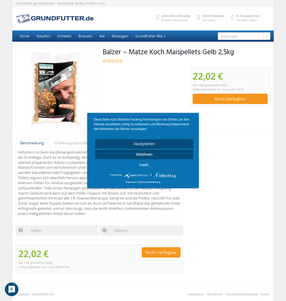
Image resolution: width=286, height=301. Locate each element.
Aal (102, 36)
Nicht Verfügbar (230, 99)
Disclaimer (214, 294)
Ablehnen (144, 154)
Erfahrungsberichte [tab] (73, 143)
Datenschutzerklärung (241, 294)
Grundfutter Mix (150, 36)
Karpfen (43, 36)
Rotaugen (120, 36)
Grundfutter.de (42, 294)
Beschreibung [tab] (32, 143)
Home (24, 36)
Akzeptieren (144, 143)
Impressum (196, 294)
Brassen (85, 36)
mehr (144, 164)
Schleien (64, 36)
